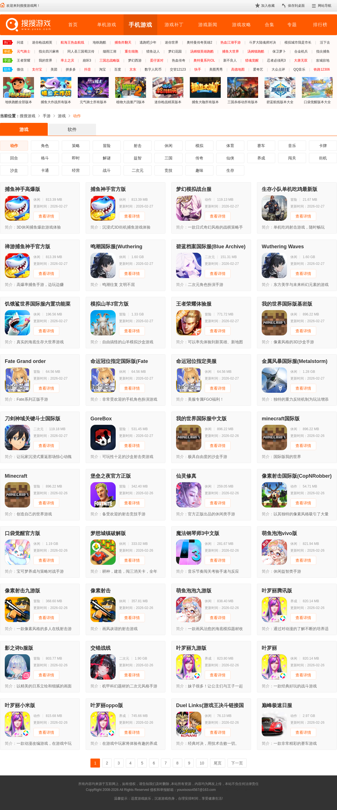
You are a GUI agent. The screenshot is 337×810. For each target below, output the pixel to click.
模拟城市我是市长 (297, 42)
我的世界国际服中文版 (201, 418)
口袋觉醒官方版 (22, 533)
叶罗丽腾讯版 (277, 591)
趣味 (199, 170)
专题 (292, 24)
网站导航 (324, 6)
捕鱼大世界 (230, 51)
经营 (76, 170)
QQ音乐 (299, 69)
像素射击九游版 (22, 591)
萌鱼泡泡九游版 (193, 591)
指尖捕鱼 (323, 51)
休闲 (168, 145)
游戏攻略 (241, 24)
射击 (138, 145)
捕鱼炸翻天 (123, 42)
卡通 (45, 170)
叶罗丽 (269, 648)
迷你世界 (171, 42)
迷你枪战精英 (42, 42)
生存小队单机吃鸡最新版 (289, 189)
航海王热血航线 (72, 42)
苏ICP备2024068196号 (234, 790)
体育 (230, 145)
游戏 (62, 116)
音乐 (292, 145)
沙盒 (14, 170)
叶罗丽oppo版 (106, 705)
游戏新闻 (207, 24)
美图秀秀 (216, 69)
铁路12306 (322, 69)
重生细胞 (131, 51)
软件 (72, 129)
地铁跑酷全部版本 (18, 90)
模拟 (199, 145)
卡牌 (323, 145)
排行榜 (320, 24)
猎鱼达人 (153, 51)
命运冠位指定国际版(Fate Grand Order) (119, 361)
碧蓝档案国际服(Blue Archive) (210, 246)
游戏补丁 (174, 24)
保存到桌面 (296, 6)
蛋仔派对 (156, 60)
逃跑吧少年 (148, 42)
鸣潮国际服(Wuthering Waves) (116, 246)
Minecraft (16, 476)
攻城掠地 (322, 60)
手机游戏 (140, 25)
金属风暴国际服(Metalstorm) (294, 361)
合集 (269, 24)
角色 (45, 145)
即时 (76, 158)
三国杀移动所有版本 (242, 90)
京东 (132, 69)
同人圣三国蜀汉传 (80, 51)
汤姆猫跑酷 (255, 51)
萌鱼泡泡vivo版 (279, 533)
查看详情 (46, 216)
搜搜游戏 (27, 116)
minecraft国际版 (281, 418)
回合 (14, 158)
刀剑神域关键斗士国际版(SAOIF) (32, 418)
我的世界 (45, 60)
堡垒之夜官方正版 (110, 476)
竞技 (168, 170)
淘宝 (102, 69)
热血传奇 (178, 60)
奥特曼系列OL (204, 60)
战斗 (107, 170)
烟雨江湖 (109, 51)
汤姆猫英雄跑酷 (202, 51)
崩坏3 (87, 60)
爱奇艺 (258, 69)
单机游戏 (106, 24)
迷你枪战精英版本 (168, 90)
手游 (47, 116)
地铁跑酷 (99, 42)
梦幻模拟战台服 (193, 189)
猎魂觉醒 (252, 60)
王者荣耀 (23, 60)
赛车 (261, 145)
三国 (168, 158)
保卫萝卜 (279, 51)
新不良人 (230, 60)
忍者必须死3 (276, 60)
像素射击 (100, 591)
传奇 (199, 158)
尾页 (218, 763)
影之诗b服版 (19, 648)
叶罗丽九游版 (191, 648)
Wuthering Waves (283, 246)
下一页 (237, 763)
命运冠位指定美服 (196, 361)
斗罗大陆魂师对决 (262, 42)
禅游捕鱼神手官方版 (27, 246)
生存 (230, 170)
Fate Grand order (25, 361)
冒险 (107, 145)
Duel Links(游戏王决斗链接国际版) (210, 705)
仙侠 (230, 158)
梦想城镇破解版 (108, 533)
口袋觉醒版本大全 (317, 90)
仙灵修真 (186, 476)
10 (202, 763)
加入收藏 (268, 6)
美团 (54, 69)
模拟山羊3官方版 (109, 304)
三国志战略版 (109, 60)
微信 (20, 69)
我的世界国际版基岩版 (287, 304)
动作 (77, 116)
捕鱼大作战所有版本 (56, 90)
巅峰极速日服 (277, 705)
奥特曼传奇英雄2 (199, 42)
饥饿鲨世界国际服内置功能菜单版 (37, 304)
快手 (197, 69)
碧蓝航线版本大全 (280, 90)
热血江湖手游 (230, 42)
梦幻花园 (175, 51)
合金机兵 (301, 51)
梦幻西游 (135, 60)
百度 (117, 69)
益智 (138, 158)
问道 (20, 42)
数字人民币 (153, 69)
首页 (73, 24)
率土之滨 (67, 60)
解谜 (107, 158)
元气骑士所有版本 (93, 90)
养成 (261, 158)
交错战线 (100, 648)
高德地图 (238, 69)
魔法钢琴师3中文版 (197, 533)
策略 (76, 145)
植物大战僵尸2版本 (130, 90)
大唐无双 (301, 60)
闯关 (292, 158)
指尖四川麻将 (49, 51)
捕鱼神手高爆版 (22, 189)
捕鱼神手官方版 (108, 189)
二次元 (138, 170)
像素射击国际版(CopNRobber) (297, 476)
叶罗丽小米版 (20, 705)
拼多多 (71, 69)
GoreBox (101, 418)
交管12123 (178, 69)
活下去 (325, 42)
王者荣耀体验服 (193, 304)
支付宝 (37, 69)
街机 (323, 158)
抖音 (87, 69)
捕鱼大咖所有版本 (205, 90)
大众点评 (278, 69)
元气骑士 (23, 51)
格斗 (45, 158)
